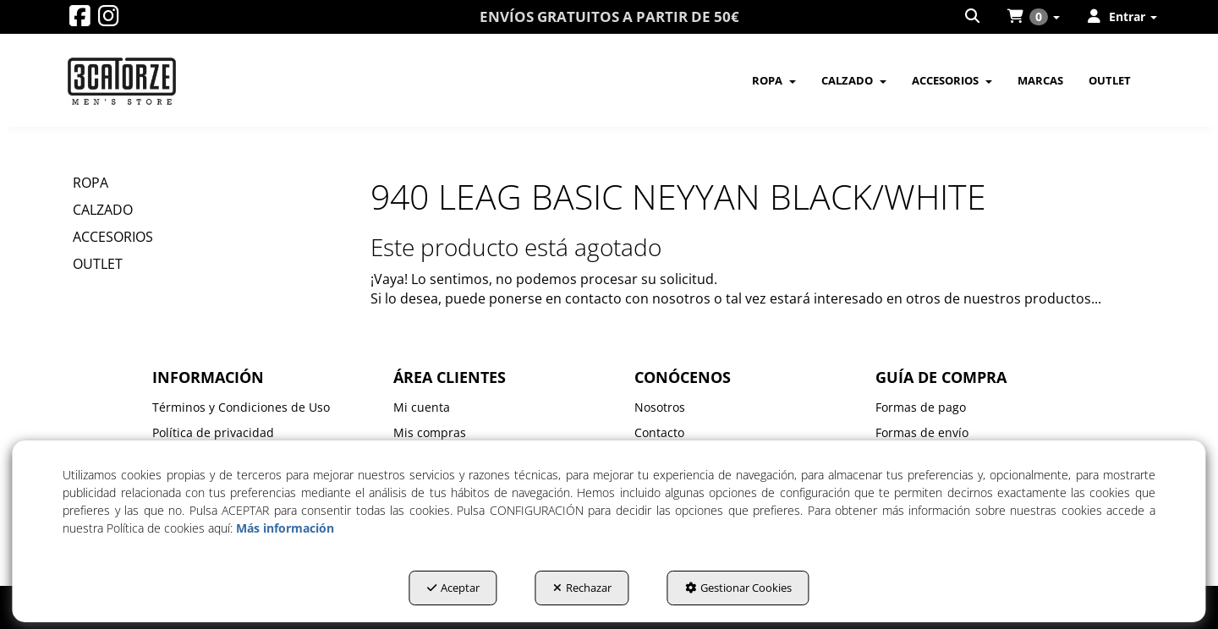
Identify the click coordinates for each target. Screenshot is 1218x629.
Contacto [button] (659, 432)
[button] (80, 20)
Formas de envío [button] (921, 432)
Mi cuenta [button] (421, 407)
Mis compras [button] (429, 432)
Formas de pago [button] (920, 407)
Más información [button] (285, 528)
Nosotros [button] (659, 407)
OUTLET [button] (98, 263)
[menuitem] (973, 17)
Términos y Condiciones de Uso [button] (241, 407)
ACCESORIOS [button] (113, 236)
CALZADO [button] (103, 209)
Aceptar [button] (453, 587)
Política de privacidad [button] (213, 432)
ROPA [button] (90, 182)
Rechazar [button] (582, 587)
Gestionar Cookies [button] (738, 587)
